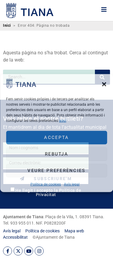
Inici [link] (7, 26)
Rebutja (56, 154)
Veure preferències (56, 170)
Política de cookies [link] (45, 184)
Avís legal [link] (72, 184)
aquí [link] (62, 120)
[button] (104, 84)
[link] (21, 86)
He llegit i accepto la (48, 192)
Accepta (56, 137)
